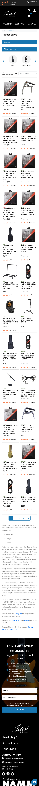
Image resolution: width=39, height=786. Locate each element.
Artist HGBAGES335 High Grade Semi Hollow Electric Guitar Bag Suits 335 (10, 357)
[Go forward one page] (28, 518)
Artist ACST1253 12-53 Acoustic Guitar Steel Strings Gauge (9, 102)
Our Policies (10, 743)
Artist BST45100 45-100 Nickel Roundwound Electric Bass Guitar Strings (10, 212)
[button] (34, 11)
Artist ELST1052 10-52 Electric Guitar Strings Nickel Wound (28, 248)
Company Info (11, 754)
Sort (16, 73)
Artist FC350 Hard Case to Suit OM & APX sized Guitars (28, 499)
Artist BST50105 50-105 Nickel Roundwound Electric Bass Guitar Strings (10, 429)
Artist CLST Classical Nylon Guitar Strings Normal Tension (27, 211)
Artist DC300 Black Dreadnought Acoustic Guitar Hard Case (9, 249)
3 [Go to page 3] (19, 518)
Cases (13, 620)
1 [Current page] (10, 518)
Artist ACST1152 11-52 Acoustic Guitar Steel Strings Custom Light (9, 175)
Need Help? (10, 737)
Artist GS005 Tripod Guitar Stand (27, 320)
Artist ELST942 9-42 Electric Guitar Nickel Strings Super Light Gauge (10, 139)
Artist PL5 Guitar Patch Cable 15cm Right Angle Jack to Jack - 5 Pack (28, 393)
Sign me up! (19, 710)
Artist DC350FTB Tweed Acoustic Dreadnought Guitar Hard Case (10, 465)
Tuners (26, 620)
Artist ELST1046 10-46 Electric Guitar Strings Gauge (28, 138)
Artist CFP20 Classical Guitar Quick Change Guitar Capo (28, 428)
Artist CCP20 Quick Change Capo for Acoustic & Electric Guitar (27, 103)
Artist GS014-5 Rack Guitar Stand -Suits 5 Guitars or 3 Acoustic (10, 285)
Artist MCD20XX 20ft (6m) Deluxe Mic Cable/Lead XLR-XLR (27, 356)
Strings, (18, 620)
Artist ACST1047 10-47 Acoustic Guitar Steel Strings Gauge (27, 174)
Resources (9, 749)
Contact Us (13, 629)
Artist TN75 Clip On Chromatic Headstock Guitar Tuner (10, 321)
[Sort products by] (28, 73)
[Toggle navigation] (34, 16)
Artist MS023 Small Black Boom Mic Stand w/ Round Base (10, 393)
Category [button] (7, 42)
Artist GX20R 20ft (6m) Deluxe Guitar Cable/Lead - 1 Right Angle (28, 285)
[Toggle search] (29, 10)
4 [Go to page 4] (23, 518)
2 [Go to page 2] (15, 518)
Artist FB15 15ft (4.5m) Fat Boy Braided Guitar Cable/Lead (9, 500)
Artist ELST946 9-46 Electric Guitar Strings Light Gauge (28, 465)
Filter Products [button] (10, 49)
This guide (18, 614)
